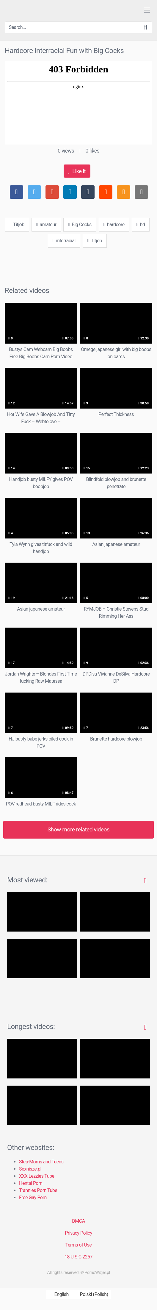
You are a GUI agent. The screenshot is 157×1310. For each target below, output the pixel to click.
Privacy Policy (78, 1233)
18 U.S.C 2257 (78, 1257)
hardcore (114, 224)
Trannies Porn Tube (38, 1190)
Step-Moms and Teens (41, 1162)
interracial (64, 240)
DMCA (78, 1221)
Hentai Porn (30, 1183)
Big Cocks (79, 224)
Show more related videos (79, 829)
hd (140, 224)
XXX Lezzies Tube (36, 1176)
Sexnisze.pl (30, 1169)
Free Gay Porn (33, 1197)
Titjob (17, 224)
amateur (46, 224)
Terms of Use (78, 1245)
